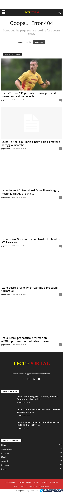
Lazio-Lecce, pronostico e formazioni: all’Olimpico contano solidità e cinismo (25, 339)
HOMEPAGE (39, 42)
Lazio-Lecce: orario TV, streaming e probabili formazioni (29, 289)
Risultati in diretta (25, 482)
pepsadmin (5, 100)
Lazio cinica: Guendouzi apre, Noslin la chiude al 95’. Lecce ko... (31, 240)
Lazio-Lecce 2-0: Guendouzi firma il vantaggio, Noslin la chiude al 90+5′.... (30, 192)
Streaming (5, 453)
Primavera (5, 465)
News (3, 445)
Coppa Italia (54, 482)
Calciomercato (6, 449)
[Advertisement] (31, 4)
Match (3, 457)
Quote (36, 482)
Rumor (4, 469)
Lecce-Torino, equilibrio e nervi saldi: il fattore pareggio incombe (30, 143)
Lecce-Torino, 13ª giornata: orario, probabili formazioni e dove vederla (29, 94)
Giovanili (4, 461)
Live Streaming (10, 482)
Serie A (44, 482)
